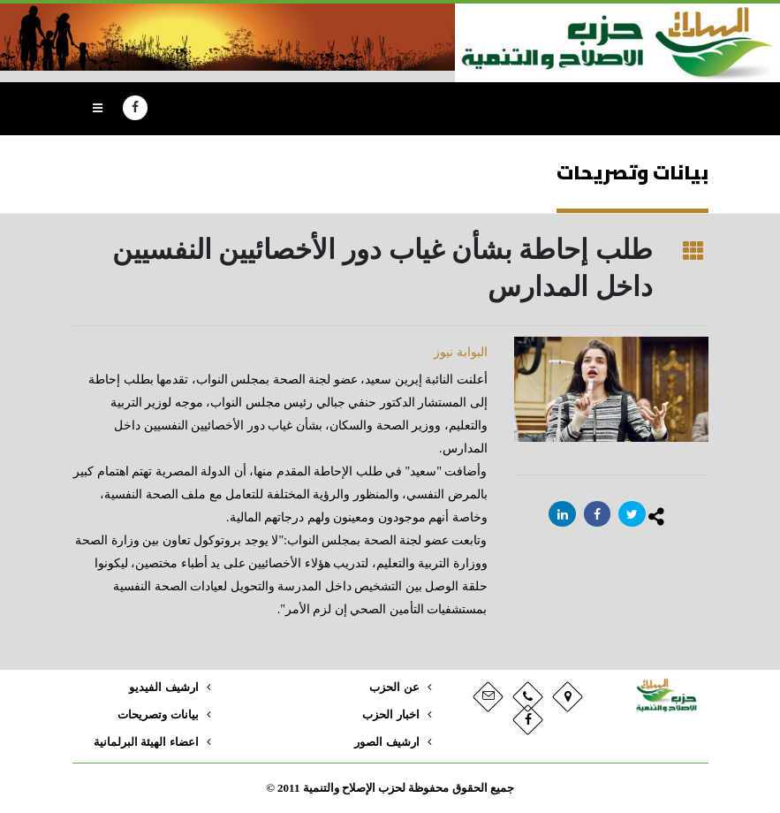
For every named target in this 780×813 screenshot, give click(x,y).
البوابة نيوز (461, 352)
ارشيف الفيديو (163, 687)
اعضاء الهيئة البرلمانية (146, 742)
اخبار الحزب (390, 715)
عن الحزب (394, 687)
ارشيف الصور (386, 742)
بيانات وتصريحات (157, 715)
